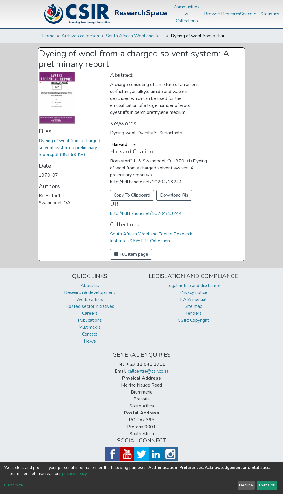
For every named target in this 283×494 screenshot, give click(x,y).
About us (90, 285)
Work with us (89, 299)
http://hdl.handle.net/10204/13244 (146, 213)
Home (48, 36)
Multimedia (90, 327)
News (90, 341)
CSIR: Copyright (193, 320)
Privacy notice (193, 292)
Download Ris (174, 195)
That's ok (266, 485)
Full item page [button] (131, 254)
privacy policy (74, 473)
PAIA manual (193, 299)
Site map (193, 306)
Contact (89, 334)
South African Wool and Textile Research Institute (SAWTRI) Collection (135, 36)
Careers (90, 313)
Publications (90, 320)
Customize (13, 485)
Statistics (269, 14)
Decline (246, 485)
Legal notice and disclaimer (193, 285)
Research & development (89, 292)
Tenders (193, 313)
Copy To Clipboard (132, 195)
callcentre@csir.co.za (148, 371)
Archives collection (80, 36)
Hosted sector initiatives (89, 306)
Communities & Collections (187, 14)
